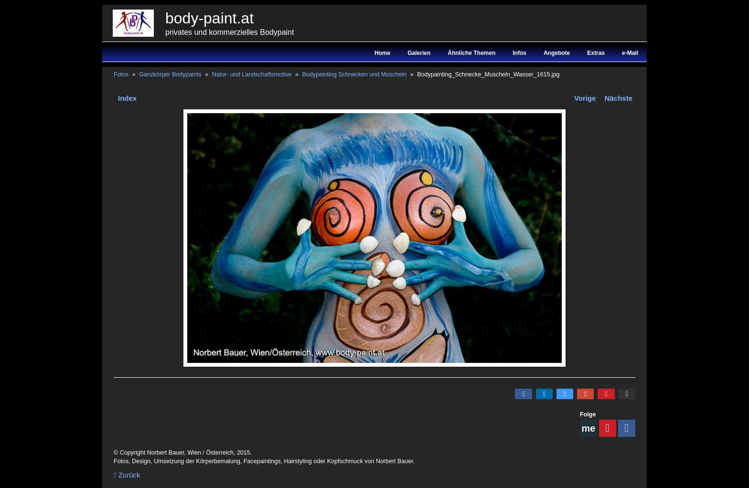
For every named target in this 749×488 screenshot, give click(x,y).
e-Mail (630, 53)
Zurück (127, 475)
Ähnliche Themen (471, 53)
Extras (596, 53)
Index (127, 98)
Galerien (418, 53)
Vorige (585, 98)
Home (382, 53)
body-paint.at (209, 18)
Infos (519, 53)
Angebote (557, 53)
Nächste (618, 98)
